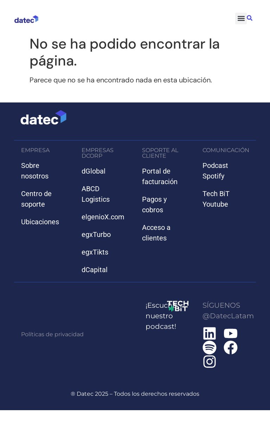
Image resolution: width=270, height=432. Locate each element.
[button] (241, 18)
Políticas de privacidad (52, 334)
